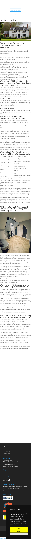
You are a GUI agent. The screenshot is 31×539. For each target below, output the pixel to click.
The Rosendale (7, 472)
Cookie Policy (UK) (8, 453)
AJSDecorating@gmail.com (12, 466)
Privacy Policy (7, 449)
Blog (5, 446)
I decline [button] (18, 531)
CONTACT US (15, 10)
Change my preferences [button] (18, 534)
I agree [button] (18, 528)
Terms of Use (7, 451)
